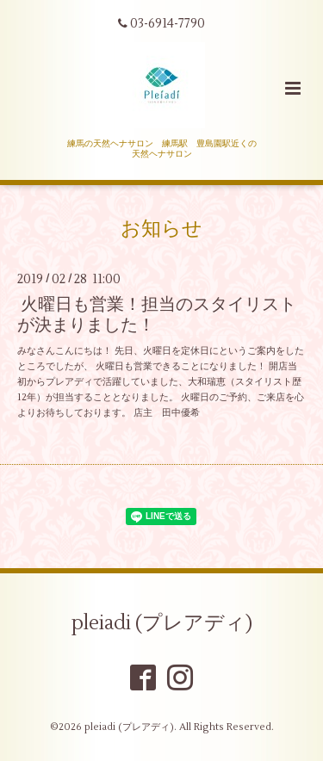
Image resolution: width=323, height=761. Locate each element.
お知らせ (161, 229)
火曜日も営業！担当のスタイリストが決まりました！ (156, 314)
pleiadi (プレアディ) (161, 623)
